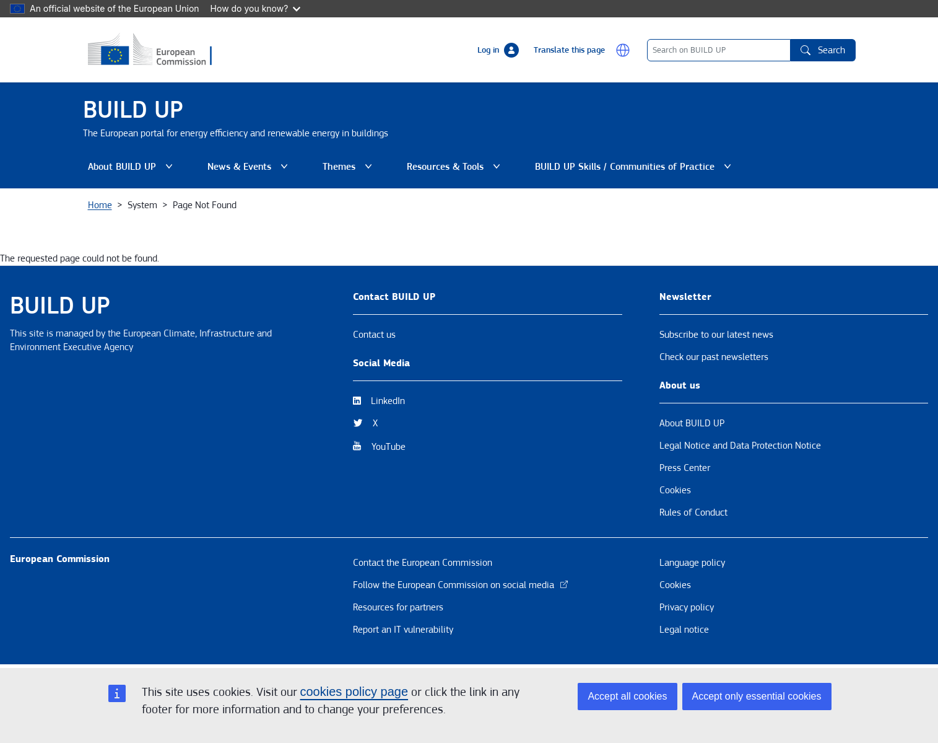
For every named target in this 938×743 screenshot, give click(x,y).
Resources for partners (398, 607)
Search (823, 50)
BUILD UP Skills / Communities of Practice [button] (633, 166)
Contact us (374, 334)
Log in (488, 50)
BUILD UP (133, 110)
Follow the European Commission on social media (461, 585)
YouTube (388, 447)
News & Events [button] (247, 166)
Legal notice (684, 629)
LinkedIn (388, 401)
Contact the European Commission (422, 562)
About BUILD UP (691, 423)
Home (100, 205)
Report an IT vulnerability (403, 629)
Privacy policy (686, 607)
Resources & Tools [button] (453, 166)
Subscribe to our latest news (716, 334)
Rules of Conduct (693, 512)
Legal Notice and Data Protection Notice (740, 445)
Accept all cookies (627, 696)
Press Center (684, 468)
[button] (623, 50)
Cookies (675, 490)
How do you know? (256, 8)
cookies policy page (354, 691)
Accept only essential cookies (757, 696)
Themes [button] (347, 166)
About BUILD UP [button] (130, 166)
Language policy (692, 562)
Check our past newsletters (713, 357)
